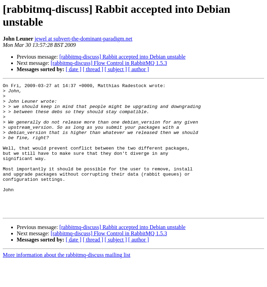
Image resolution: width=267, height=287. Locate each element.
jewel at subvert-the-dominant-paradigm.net (83, 39)
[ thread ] (93, 69)
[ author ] (138, 69)
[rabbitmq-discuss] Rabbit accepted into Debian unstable (122, 57)
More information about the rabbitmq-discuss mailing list (66, 281)
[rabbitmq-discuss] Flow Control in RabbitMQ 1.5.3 (109, 63)
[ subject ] (116, 69)
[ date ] (73, 69)
